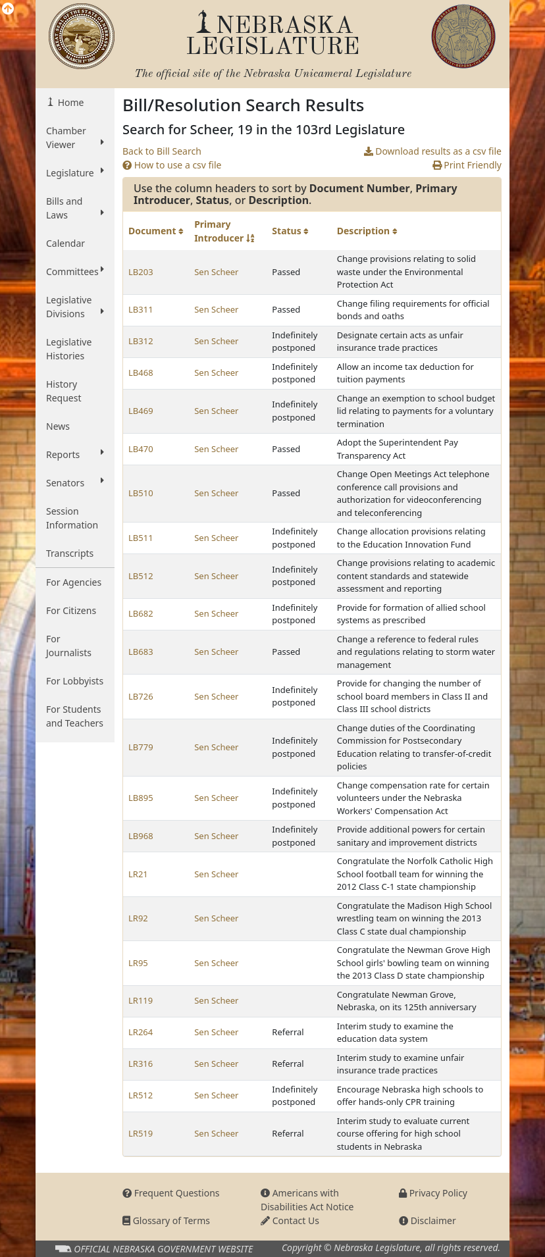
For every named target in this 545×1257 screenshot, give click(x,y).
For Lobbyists (74, 681)
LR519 (140, 1133)
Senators (75, 482)
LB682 (140, 613)
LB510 (140, 493)
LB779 (140, 747)
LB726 (140, 696)
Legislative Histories (68, 349)
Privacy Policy (433, 1193)
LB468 (140, 372)
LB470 (140, 449)
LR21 (138, 874)
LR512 (140, 1095)
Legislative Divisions (75, 307)
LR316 (140, 1063)
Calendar (65, 243)
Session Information (72, 518)
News (58, 426)
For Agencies (73, 582)
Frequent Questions (171, 1193)
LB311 (140, 309)
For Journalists (68, 645)
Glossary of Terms (166, 1220)
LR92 (138, 918)
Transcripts (69, 553)
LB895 (140, 798)
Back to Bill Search (161, 151)
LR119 (140, 1000)
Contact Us (290, 1220)
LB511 (140, 538)
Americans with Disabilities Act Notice (307, 1200)
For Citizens (71, 610)
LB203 (140, 272)
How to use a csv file (172, 165)
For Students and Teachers (74, 716)
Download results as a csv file (433, 151)
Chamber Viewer (75, 137)
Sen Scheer (216, 272)
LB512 (140, 576)
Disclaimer (427, 1220)
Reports (75, 454)
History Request (64, 391)
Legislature (75, 172)
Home (69, 102)
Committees (75, 271)
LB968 (140, 836)
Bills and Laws (75, 208)
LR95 (138, 963)
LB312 (140, 341)
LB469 (140, 411)
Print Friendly (467, 165)
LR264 (140, 1032)
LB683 (140, 651)
